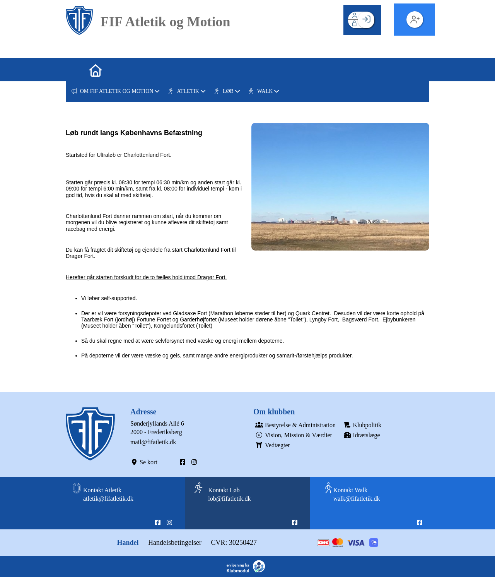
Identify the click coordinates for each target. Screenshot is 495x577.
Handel (128, 542)
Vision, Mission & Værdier (292, 435)
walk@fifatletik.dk (356, 498)
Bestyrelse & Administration (294, 425)
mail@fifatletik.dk (153, 442)
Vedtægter (271, 445)
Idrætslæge (360, 435)
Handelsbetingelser (174, 542)
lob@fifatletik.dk (229, 498)
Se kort (143, 462)
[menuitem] (77, 69)
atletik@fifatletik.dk (108, 498)
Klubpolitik (361, 425)
